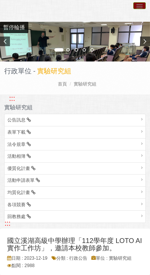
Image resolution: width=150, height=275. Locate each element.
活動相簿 (19, 156)
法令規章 (19, 144)
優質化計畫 (21, 168)
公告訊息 (19, 120)
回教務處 (19, 216)
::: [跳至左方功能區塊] (12, 98)
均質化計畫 (21, 192)
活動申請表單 (23, 180)
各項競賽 (19, 204)
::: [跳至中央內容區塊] (7, 223)
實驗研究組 (85, 84)
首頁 (62, 84)
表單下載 (19, 132)
